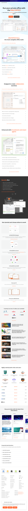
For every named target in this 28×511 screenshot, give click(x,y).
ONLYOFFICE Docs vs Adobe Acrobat (5, 496)
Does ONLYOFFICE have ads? (7, 458)
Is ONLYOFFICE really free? (6, 450)
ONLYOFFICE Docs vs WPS (4, 495)
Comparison (3, 490)
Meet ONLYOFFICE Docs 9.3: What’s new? (18, 421)
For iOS (19, 472)
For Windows (3, 472)
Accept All (15, 507)
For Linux (8, 472)
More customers (14, 320)
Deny (5, 507)
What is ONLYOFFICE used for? (7, 452)
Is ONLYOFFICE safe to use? (6, 454)
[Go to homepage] (4, 2)
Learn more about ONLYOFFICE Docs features (14, 77)
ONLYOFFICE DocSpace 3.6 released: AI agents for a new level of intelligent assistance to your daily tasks (6, 434)
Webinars (14, 413)
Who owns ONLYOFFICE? (6, 460)
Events (26, 413)
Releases (2, 413)
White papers (20, 485)
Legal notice (20, 488)
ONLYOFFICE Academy (21, 483)
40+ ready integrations (21, 252)
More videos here (16, 437)
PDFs (6, 67)
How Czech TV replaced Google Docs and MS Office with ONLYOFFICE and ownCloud (19, 337)
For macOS (11, 472)
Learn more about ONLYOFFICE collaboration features (14, 123)
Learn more (14, 269)
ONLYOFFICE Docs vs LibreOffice (4, 494)
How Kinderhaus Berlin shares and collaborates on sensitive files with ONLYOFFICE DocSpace (17, 325)
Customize (9, 507)
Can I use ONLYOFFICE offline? (7, 456)
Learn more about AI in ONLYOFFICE (14, 171)
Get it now (10, 16)
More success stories (14, 360)
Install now (14, 301)
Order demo (20, 487)
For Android (16, 472)
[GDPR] (21, 478)
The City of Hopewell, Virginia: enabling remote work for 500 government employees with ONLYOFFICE (19, 350)
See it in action (17, 16)
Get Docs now (14, 254)
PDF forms (7, 65)
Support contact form (21, 486)
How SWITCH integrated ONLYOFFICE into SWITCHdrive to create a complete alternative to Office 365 (19, 343)
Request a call (16, 494)
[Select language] (26, 2)
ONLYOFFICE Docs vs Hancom (4, 497)
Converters (3, 481)
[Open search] (24, 2)
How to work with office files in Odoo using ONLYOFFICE (18, 433)
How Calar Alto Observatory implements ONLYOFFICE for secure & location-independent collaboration (18, 356)
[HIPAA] (19, 478)
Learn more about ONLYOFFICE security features (8, 191)
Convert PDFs (2, 485)
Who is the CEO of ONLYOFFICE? (7, 462)
